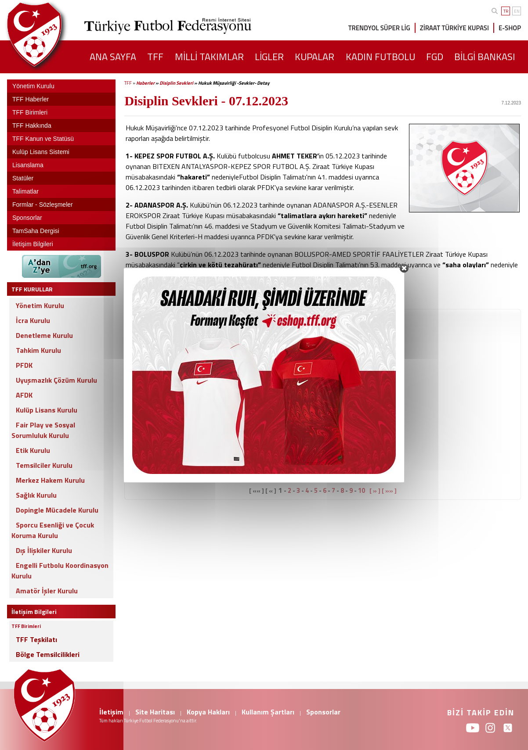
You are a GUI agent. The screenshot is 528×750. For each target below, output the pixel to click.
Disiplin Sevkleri (176, 82)
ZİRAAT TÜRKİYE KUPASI (454, 28)
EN (517, 11)
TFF (128, 82)
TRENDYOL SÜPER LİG (379, 28)
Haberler (145, 82)
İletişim (111, 712)
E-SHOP (510, 28)
